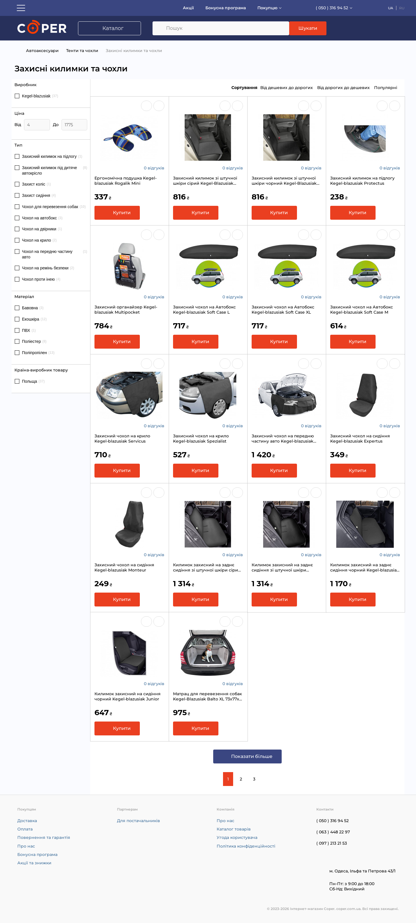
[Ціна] (37, 124)
